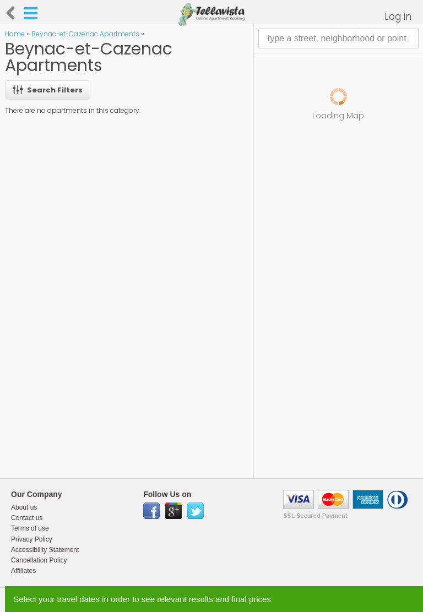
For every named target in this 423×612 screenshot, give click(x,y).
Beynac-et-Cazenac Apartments (85, 34)
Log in (397, 16)
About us (24, 507)
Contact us (26, 518)
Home (15, 34)
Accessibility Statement (45, 550)
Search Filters (48, 90)
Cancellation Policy (39, 560)
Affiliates (23, 571)
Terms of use (30, 528)
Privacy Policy (31, 539)
